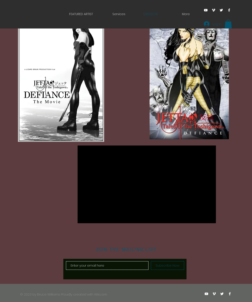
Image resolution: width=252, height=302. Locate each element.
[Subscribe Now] (167, 265)
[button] (228, 24)
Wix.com (100, 294)
